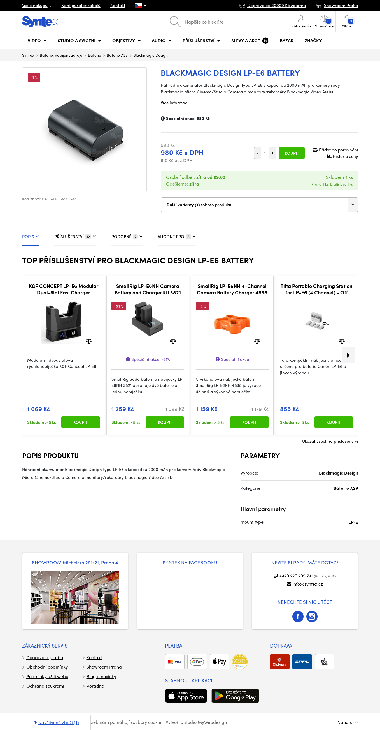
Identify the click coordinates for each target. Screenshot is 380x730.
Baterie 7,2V (117, 55)
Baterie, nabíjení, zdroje (61, 55)
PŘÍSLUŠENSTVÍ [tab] (75, 237)
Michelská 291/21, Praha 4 (90, 562)
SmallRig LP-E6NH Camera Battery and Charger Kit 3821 (148, 289)
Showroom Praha (104, 667)
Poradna (95, 686)
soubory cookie (146, 722)
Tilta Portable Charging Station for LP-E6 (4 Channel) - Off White (316, 289)
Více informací (174, 103)
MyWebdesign (212, 722)
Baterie (94, 55)
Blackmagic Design (150, 55)
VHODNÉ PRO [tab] (177, 237)
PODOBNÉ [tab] (127, 237)
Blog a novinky (101, 676)
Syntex (28, 55)
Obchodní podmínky (47, 667)
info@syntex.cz (307, 584)
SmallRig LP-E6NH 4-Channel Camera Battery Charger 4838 (232, 289)
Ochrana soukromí (45, 686)
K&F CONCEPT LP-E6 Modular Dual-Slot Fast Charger (63, 289)
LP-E (353, 522)
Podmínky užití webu (47, 676)
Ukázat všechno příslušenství (330, 441)
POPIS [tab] (30, 237)
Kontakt (117, 5)
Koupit (292, 153)
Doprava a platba (44, 657)
